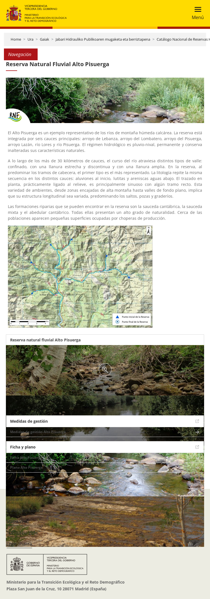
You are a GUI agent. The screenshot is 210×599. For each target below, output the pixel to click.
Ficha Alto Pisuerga (26, 457)
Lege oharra (19, 544)
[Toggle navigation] (196, 13)
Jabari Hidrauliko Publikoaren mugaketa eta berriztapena (103, 39)
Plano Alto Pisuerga (26, 467)
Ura (30, 39)
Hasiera (14, 499)
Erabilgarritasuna (24, 510)
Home (16, 39)
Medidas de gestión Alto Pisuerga (38, 431)
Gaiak (44, 39)
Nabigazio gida (22, 532)
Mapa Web (17, 521)
